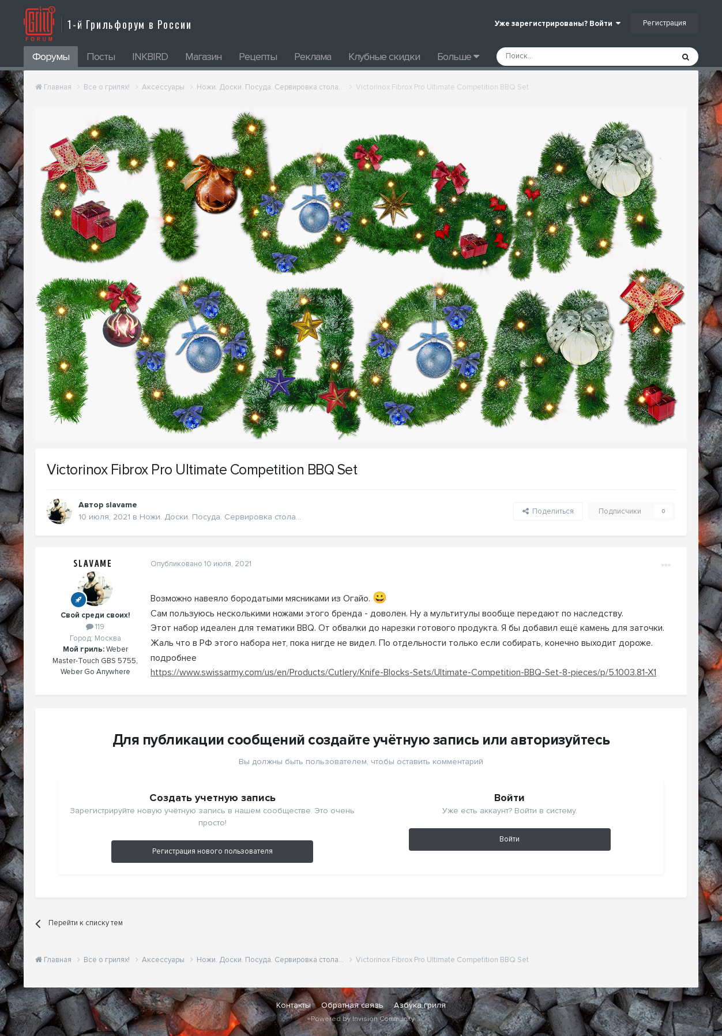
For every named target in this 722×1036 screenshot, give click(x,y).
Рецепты (258, 56)
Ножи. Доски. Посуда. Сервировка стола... (220, 517)
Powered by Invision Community (363, 1019)
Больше (458, 56)
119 (95, 626)
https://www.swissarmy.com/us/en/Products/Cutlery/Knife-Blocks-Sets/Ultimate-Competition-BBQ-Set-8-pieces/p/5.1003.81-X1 (403, 672)
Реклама (312, 56)
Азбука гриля (420, 1005)
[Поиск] (559, 56)
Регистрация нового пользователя (212, 851)
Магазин (203, 56)
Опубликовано (201, 564)
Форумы (50, 56)
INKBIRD (150, 56)
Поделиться (548, 511)
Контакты (293, 1005)
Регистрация (664, 23)
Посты (101, 56)
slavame (92, 564)
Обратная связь (352, 1005)
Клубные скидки (384, 56)
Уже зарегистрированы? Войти (558, 23)
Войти (509, 839)
